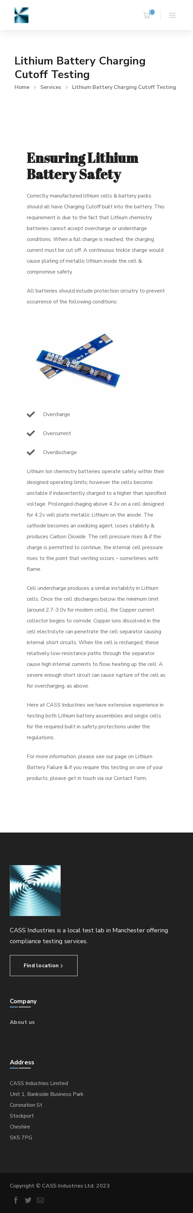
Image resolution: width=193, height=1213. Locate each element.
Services (50, 87)
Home (22, 87)
